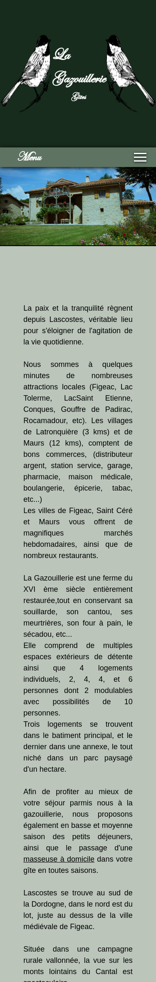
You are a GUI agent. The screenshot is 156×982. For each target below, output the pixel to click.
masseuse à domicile (58, 859)
